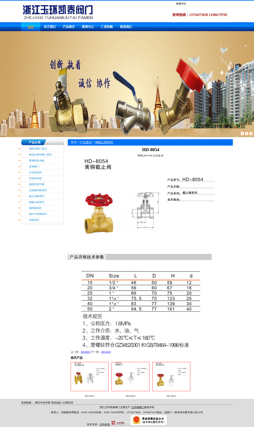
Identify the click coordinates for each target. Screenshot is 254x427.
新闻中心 (88, 26)
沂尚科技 (105, 424)
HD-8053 (85, 352)
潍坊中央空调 (42, 402)
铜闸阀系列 (35, 208)
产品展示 (69, 26)
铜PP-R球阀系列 (38, 214)
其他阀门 (34, 166)
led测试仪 (67, 402)
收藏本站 (181, 3)
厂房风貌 (107, 26)
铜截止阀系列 (36, 202)
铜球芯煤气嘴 (36, 184)
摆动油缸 (56, 402)
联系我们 (126, 26)
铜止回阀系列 (36, 196)
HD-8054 (130, 396)
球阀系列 (34, 219)
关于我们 (50, 26)
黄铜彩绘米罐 (36, 160)
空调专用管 (35, 178)
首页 (31, 27)
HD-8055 (106, 352)
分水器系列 (35, 172)
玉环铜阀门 (137, 407)
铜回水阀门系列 (38, 148)
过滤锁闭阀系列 (38, 190)
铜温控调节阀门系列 (40, 154)
